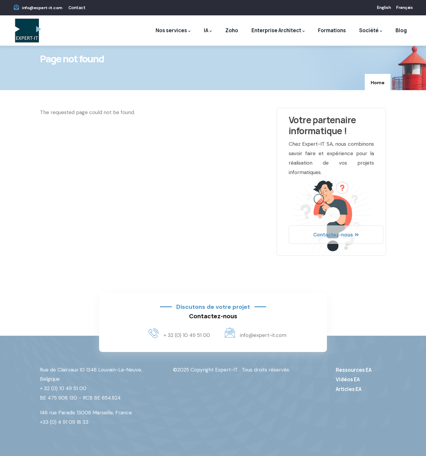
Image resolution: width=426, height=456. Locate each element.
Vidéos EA (348, 379)
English (384, 7)
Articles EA (349, 389)
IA (208, 30)
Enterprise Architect (278, 30)
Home (378, 82)
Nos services (173, 30)
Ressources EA (354, 369)
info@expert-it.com (42, 7)
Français (404, 7)
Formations (332, 30)
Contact (76, 7)
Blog (401, 30)
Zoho (231, 30)
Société (370, 30)
